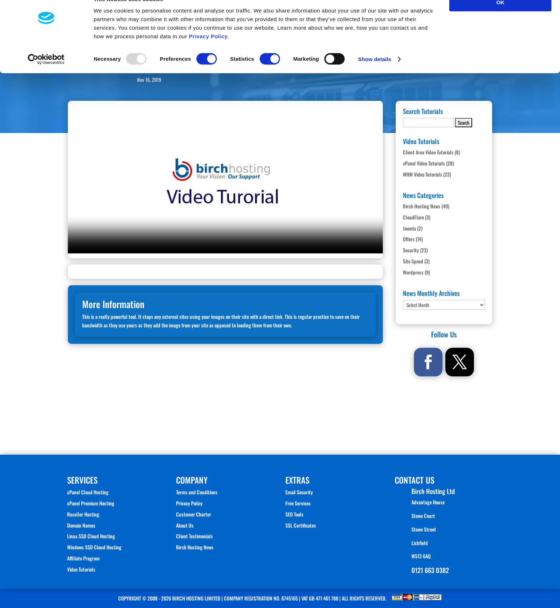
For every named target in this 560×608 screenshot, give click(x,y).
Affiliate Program (83, 558)
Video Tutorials (81, 569)
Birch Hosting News (421, 206)
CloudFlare (413, 217)
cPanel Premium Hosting (90, 503)
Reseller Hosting (83, 514)
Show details (374, 75)
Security (411, 250)
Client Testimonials (194, 536)
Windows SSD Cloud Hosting (94, 547)
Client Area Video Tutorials (428, 152)
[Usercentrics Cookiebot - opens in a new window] (46, 75)
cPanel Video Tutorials (424, 163)
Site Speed (413, 261)
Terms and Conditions (197, 492)
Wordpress (413, 272)
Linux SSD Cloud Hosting (91, 536)
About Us (185, 525)
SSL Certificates (300, 525)
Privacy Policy (208, 52)
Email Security (299, 492)
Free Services (298, 503)
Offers (409, 239)
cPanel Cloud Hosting (88, 492)
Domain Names (81, 525)
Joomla (409, 228)
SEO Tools (294, 514)
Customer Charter (193, 514)
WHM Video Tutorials (422, 174)
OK (500, 18)
